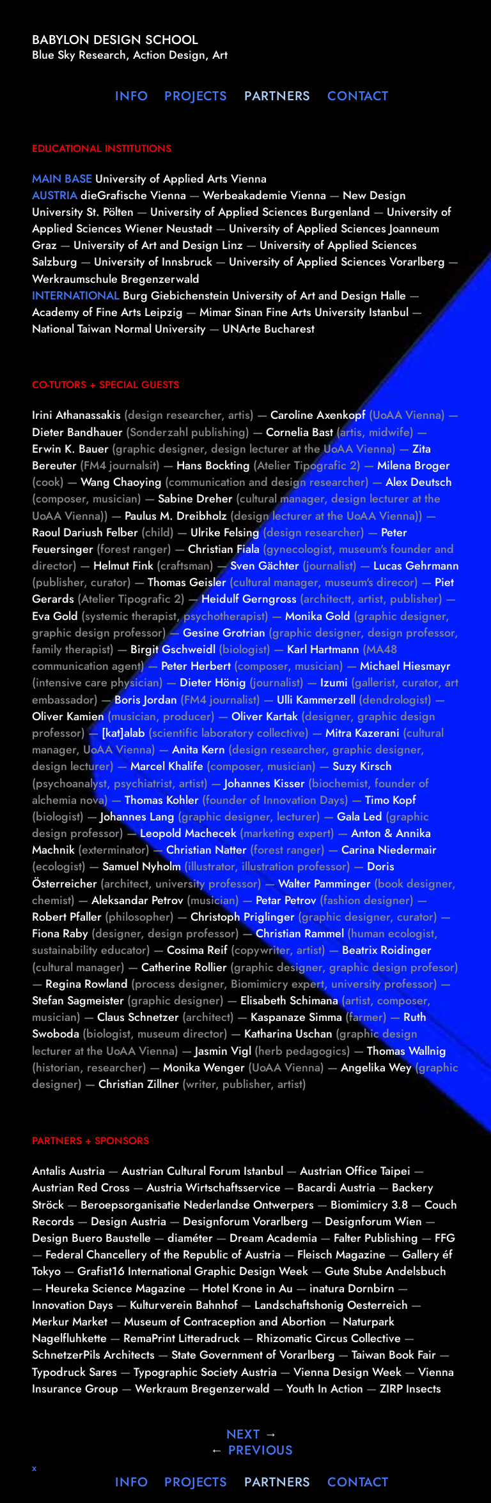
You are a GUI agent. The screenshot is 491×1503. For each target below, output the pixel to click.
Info (131, 96)
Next (252, 1434)
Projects (195, 96)
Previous (251, 1450)
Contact (358, 96)
